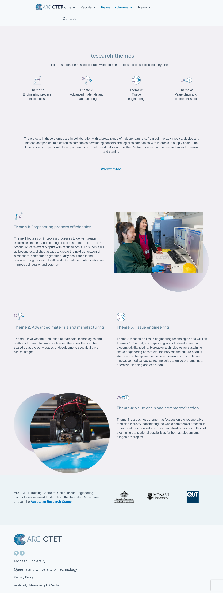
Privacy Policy (23, 577)
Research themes (116, 7)
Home (68, 7)
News (144, 7)
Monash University (29, 561)
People (88, 7)
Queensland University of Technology (45, 569)
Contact (69, 19)
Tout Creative (52, 585)
